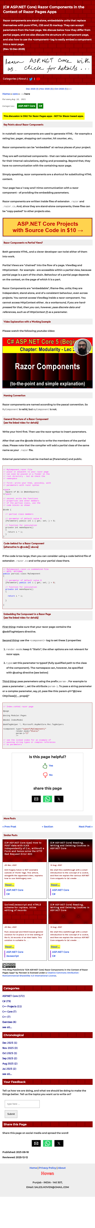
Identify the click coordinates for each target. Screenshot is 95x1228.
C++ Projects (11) (12, 1037)
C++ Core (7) (9, 1042)
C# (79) (6, 1032)
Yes (47, 796)
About (22, 78)
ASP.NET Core (14, 921)
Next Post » (86, 857)
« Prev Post (9, 857)
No (47, 806)
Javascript (12, 987)
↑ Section (47, 857)
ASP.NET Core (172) (13, 1027)
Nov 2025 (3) (46, 89)
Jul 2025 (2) (9, 1100)
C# (8, 925)
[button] (36, 830)
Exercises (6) (9, 1053)
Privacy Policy (47, 1199)
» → (70, 89)
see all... (7, 1058)
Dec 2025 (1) (32, 89)
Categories (9, 78)
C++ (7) (6, 1048)
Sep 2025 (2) (9, 1089)
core (15, 94)
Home (6, 94)
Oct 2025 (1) (61, 89)
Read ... (9, 916)
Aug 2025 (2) (9, 1094)
